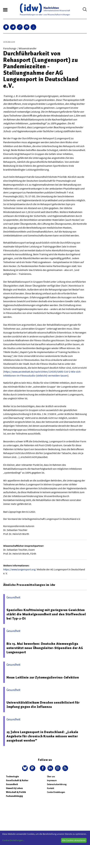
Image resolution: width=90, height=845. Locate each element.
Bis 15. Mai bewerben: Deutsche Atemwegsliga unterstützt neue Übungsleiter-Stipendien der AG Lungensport (44, 648)
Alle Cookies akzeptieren (74, 840)
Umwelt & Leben (14, 788)
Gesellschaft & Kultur (17, 780)
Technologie (12, 776)
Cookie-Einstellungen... (13, 840)
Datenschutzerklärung (56, 784)
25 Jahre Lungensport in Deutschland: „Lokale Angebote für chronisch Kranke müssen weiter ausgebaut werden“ (42, 736)
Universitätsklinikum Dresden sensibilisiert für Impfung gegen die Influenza (43, 704)
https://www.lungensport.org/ (19, 569)
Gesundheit (12, 784)
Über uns (51, 776)
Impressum (52, 780)
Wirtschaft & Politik (16, 792)
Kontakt (50, 788)
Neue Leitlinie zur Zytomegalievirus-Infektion (42, 677)
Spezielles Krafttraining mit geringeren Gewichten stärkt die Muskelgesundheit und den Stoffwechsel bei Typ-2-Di (46, 614)
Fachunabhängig (14, 796)
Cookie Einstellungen (56, 792)
